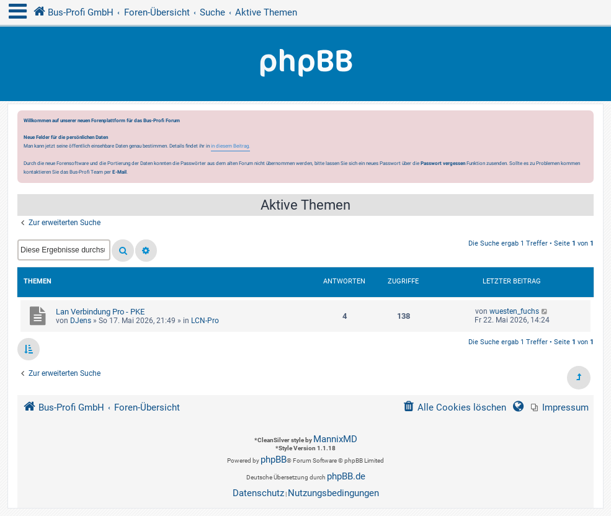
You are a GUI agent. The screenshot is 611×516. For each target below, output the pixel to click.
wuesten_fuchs (514, 311)
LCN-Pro (205, 320)
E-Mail (119, 172)
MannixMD (335, 439)
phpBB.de (346, 476)
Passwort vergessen (443, 163)
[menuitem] (560, 408)
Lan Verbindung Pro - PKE (100, 311)
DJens (80, 320)
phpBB (274, 459)
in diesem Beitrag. (230, 146)
